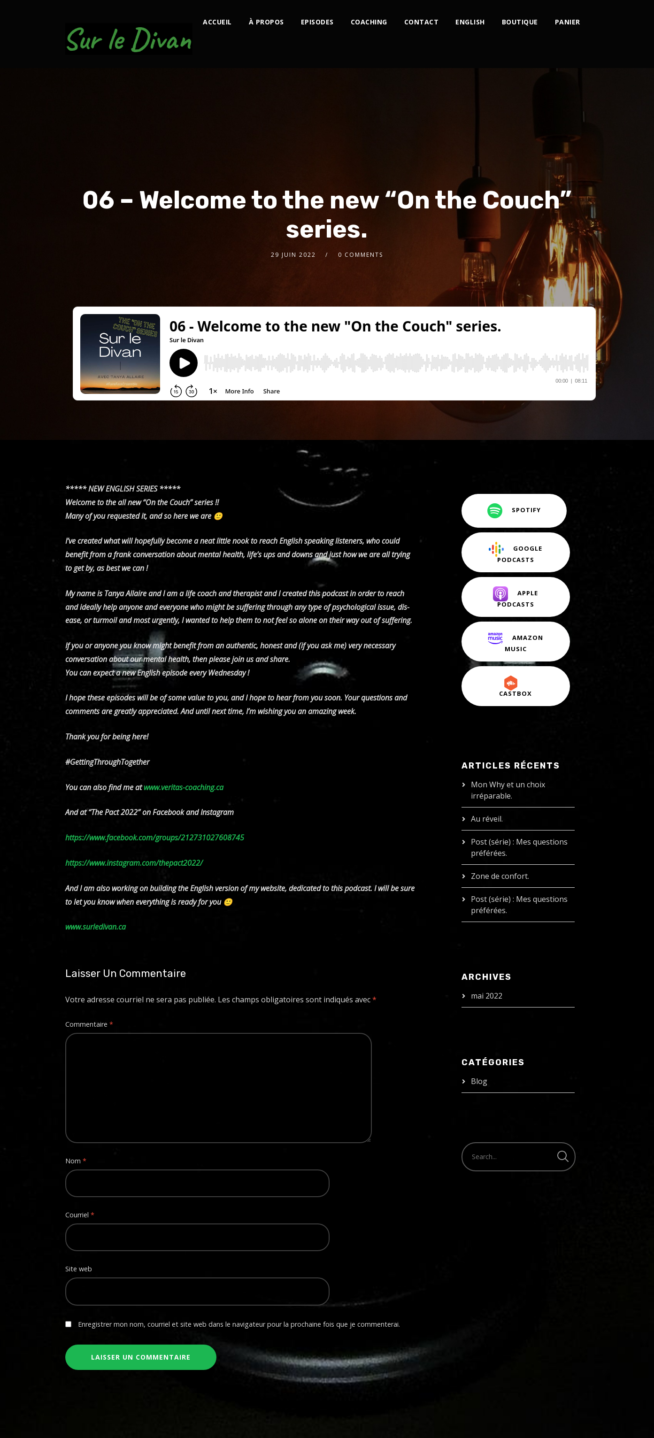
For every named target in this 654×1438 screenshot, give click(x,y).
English (470, 21)
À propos (266, 21)
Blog (479, 1081)
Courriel (79, 1214)
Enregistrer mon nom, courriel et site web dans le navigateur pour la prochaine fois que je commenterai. (239, 1324)
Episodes (317, 21)
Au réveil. (487, 819)
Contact (421, 21)
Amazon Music (515, 642)
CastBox (515, 687)
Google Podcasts (515, 553)
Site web (78, 1268)
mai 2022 (486, 996)
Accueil (217, 21)
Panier (567, 21)
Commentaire (89, 1024)
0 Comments (360, 255)
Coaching (369, 21)
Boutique (520, 21)
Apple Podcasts (515, 597)
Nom (75, 1160)
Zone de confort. (500, 876)
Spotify (514, 510)
